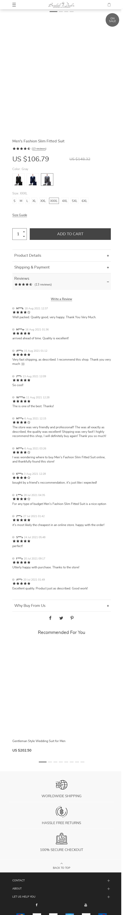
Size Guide (19, 215)
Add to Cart (70, 234)
